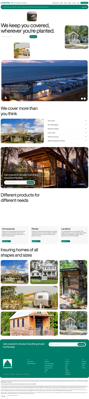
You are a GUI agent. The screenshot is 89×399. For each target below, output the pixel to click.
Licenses (18, 374)
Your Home (51, 121)
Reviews (69, 3)
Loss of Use (51, 133)
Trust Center (26, 374)
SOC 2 (21, 374)
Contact (74, 3)
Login (78, 3)
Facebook (84, 361)
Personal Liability (53, 129)
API (45, 372)
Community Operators (49, 363)
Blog (66, 368)
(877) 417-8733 (30, 361)
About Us (67, 361)
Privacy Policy (12, 374)
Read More (84, 6)
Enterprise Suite (55, 3)
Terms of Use (5, 374)
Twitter (83, 365)
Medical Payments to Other (56, 141)
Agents (61, 3)
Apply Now (5, 241)
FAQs (66, 365)
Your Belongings (53, 125)
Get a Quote (84, 3)
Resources (67, 372)
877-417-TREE (23, 3)
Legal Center (67, 374)
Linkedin (83, 368)
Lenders (46, 370)
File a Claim (46, 361)
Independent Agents (48, 365)
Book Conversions (48, 368)
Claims (65, 3)
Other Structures (53, 137)
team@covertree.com (31, 363)
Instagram (84, 363)
